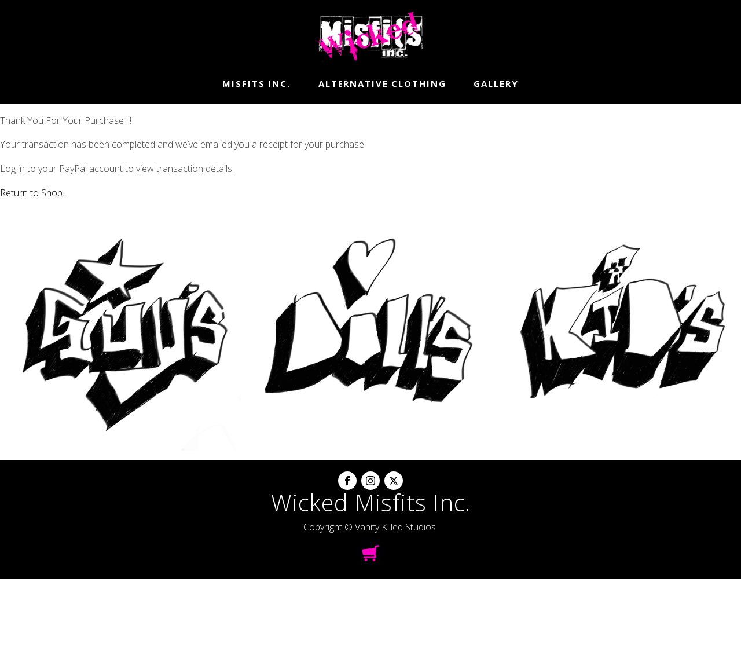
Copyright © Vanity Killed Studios (369, 527)
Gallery (496, 83)
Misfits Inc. (256, 83)
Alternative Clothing (382, 83)
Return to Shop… (34, 192)
